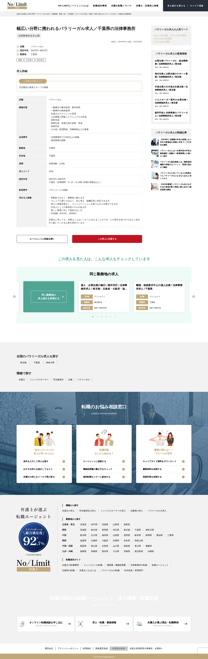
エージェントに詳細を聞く (42, 239)
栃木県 (94, 529)
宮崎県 (127, 551)
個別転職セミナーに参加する (96, 476)
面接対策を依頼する (152, 476)
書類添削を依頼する (152, 469)
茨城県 (83, 529)
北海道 (83, 524)
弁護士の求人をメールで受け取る (39, 476)
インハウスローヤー (39, 379)
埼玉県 (116, 529)
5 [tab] (110, 316)
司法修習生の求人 (87, 510)
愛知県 (159, 535)
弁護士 (22, 379)
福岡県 (83, 551)
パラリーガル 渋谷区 (178, 35)
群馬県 (105, 529)
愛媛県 (149, 546)
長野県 (127, 535)
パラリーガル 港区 (160, 35)
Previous (14, 296)
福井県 (105, 535)
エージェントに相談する (94, 461)
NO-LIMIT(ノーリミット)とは (71, 5)
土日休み (29, 60)
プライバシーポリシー (67, 647)
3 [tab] (101, 316)
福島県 (127, 524)
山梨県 (116, 535)
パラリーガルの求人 (157, 510)
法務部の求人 (136, 510)
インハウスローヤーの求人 (113, 510)
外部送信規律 (119, 647)
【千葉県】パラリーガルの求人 (77, 14)
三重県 (170, 535)
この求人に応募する (107, 239)
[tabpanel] (104, 296)
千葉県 (37, 362)
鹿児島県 (139, 551)
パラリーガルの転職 (110, 570)
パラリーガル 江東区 (161, 41)
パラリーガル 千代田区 (162, 38)
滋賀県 (83, 540)
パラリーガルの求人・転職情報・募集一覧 (51, 14)
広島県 (105, 546)
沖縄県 (151, 551)
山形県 (116, 524)
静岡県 (149, 535)
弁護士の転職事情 (70, 565)
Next (193, 296)
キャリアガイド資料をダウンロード (159, 461)
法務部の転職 (68, 570)
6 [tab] (115, 316)
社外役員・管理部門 (133, 570)
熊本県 (105, 551)
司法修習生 (58, 379)
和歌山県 (139, 540)
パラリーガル (83, 379)
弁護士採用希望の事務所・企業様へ (147, 647)
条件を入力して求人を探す (35, 461)
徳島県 (127, 546)
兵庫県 (116, 540)
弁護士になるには (87, 570)
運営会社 (48, 647)
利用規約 (87, 647)
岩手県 (94, 524)
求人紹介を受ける (175, 5)
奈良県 (127, 540)
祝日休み (40, 60)
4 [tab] (106, 316)
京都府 (94, 540)
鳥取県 (83, 546)
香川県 (138, 546)
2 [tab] (97, 316)
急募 (20, 60)
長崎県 (94, 551)
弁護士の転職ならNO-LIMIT (26, 14)
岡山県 (94, 546)
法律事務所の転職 (138, 565)
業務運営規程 (102, 647)
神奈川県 (50, 362)
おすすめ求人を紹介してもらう (38, 469)
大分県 (116, 551)
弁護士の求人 (68, 510)
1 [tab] (92, 316)
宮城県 (105, 524)
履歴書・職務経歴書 (116, 565)
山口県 (116, 546)
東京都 (23, 362)
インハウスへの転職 (93, 565)
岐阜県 (138, 535)
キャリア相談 (196, 5)
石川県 (94, 535)
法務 (70, 379)
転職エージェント (160, 565)
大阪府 (105, 540)
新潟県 (83, 535)
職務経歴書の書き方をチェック (97, 469)
